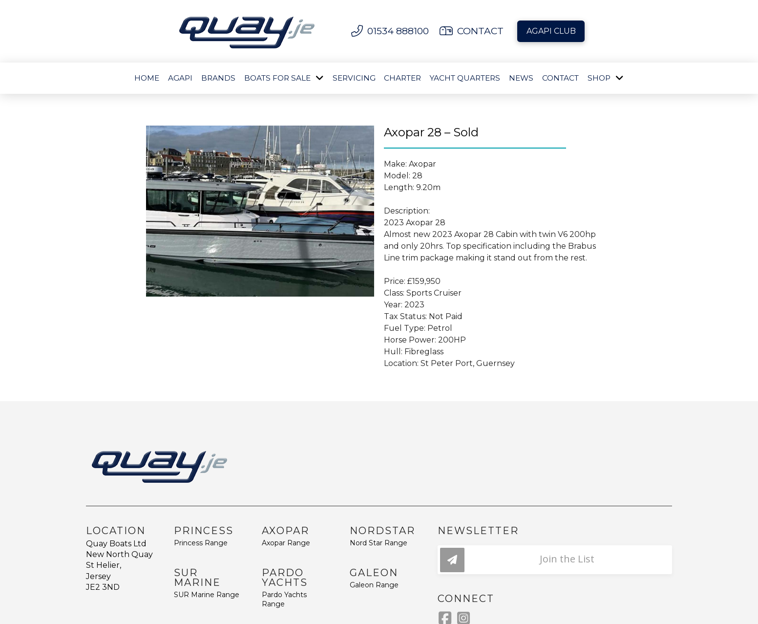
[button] (555, 559)
